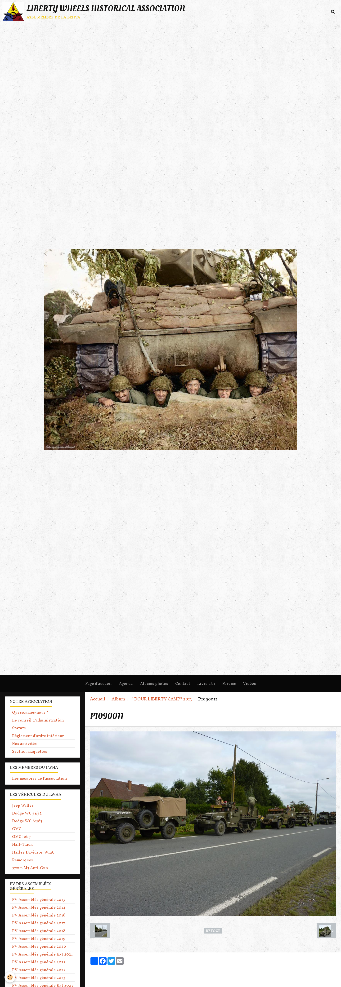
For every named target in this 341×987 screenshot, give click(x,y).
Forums (229, 683)
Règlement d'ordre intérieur (38, 735)
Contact (182, 683)
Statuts (19, 728)
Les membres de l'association (39, 778)
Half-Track (22, 844)
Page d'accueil (98, 683)
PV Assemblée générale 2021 (38, 962)
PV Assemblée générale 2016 (38, 915)
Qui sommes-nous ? (30, 712)
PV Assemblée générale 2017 (38, 923)
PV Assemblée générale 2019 (38, 938)
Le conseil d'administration (38, 720)
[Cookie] (10, 977)
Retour (213, 931)
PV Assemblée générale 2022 (39, 970)
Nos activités (24, 743)
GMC (16, 828)
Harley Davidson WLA (33, 852)
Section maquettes (29, 751)
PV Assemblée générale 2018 (38, 930)
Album (118, 699)
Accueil (97, 699)
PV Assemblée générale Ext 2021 (42, 954)
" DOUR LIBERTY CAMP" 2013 (161, 699)
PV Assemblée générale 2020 (39, 946)
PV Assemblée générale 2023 (38, 977)
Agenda (126, 683)
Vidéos (249, 683)
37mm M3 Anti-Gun (30, 868)
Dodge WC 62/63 (27, 821)
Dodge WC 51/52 (27, 813)
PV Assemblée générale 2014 (38, 907)
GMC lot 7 (21, 836)
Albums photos (154, 683)
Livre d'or (206, 683)
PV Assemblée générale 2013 (38, 899)
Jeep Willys (23, 805)
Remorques (22, 860)
